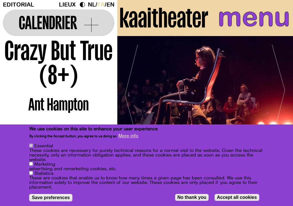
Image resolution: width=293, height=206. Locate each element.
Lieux (67, 4)
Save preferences (51, 197)
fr (101, 4)
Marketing (44, 164)
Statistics (44, 173)
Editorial (18, 4)
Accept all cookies (237, 197)
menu (254, 17)
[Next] (278, 93)
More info (128, 136)
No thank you (191, 197)
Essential (43, 146)
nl (92, 4)
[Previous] (131, 93)
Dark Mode (84, 4)
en (110, 4)
